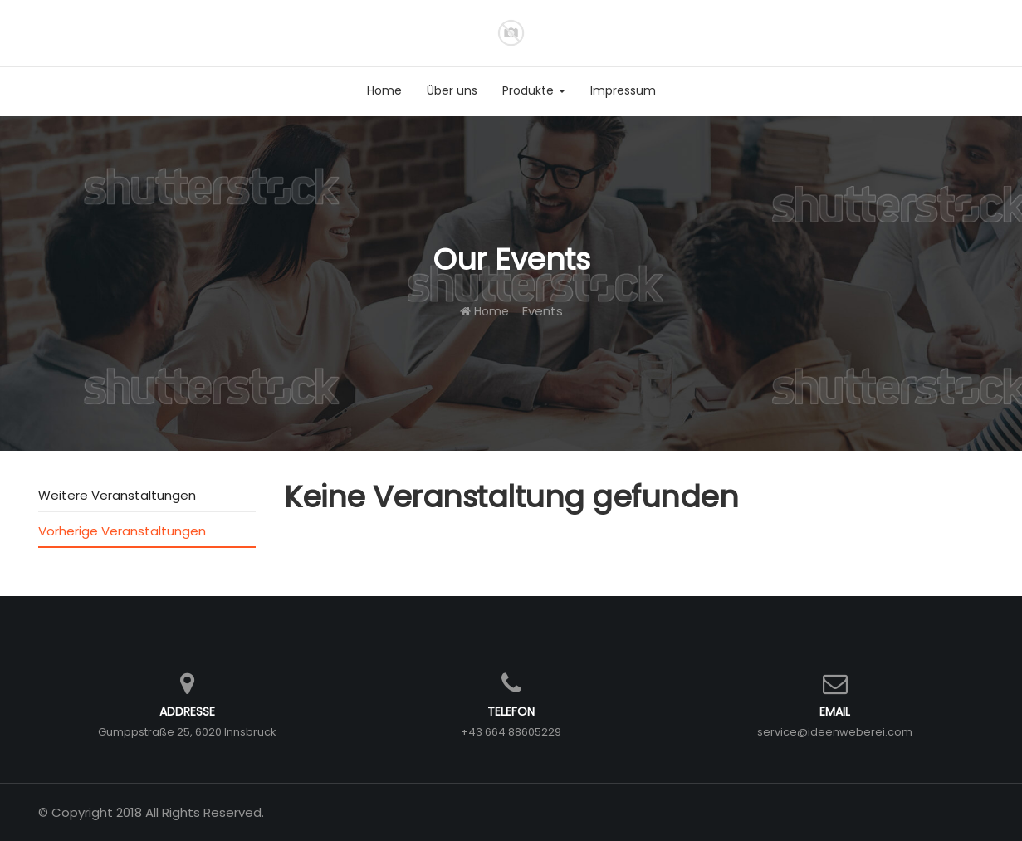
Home (484, 311)
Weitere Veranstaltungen (117, 495)
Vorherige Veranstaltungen (122, 531)
